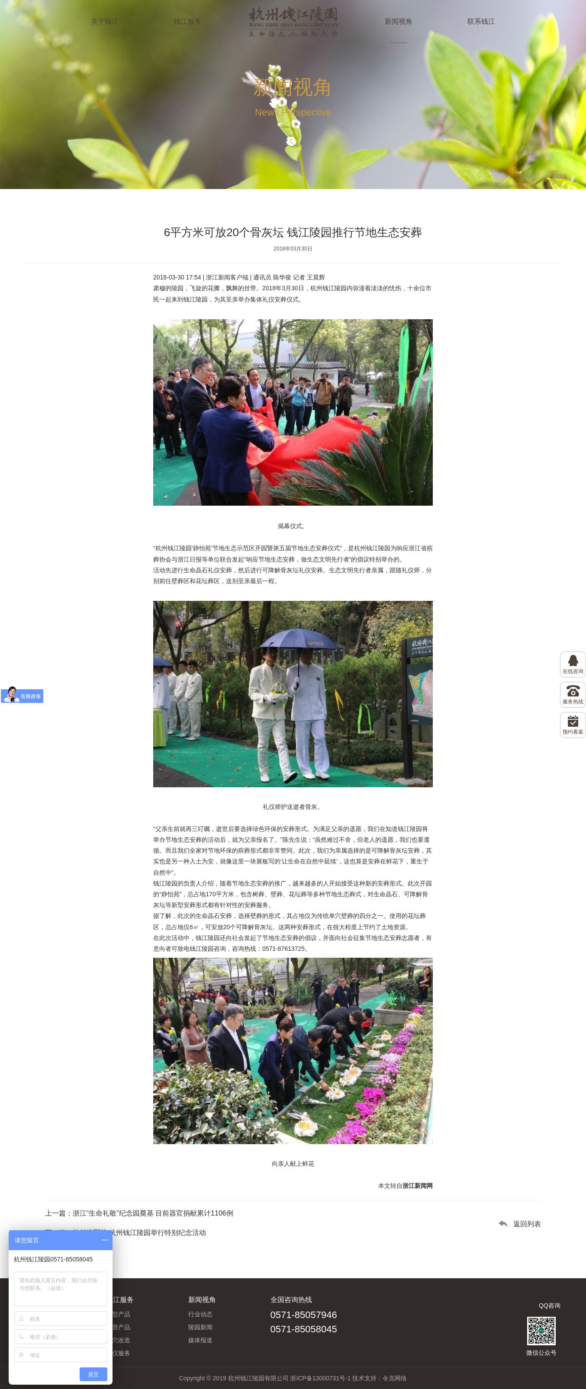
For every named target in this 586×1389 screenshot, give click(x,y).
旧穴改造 (118, 1340)
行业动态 (200, 1314)
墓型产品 (118, 1314)
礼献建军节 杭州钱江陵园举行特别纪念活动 (139, 1232)
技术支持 (364, 1378)
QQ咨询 (549, 1305)
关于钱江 (105, 21)
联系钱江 (481, 21)
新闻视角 (398, 21)
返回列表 (527, 1224)
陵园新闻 (200, 1327)
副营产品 (118, 1327)
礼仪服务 (118, 1353)
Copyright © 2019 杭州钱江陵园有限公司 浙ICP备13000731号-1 (265, 1378)
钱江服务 (187, 21)
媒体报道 (200, 1340)
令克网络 (395, 1378)
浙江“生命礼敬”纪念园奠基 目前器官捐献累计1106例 (153, 1213)
